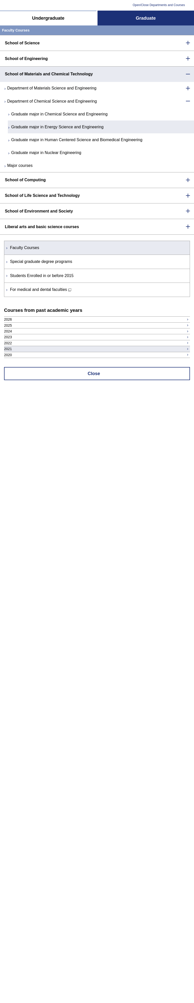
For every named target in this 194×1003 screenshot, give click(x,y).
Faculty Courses (24, 248)
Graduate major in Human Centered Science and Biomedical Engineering (76, 140)
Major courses (20, 165)
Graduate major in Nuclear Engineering (46, 152)
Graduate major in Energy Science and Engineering (57, 127)
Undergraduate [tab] (48, 18)
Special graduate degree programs (41, 261)
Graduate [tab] (146, 18)
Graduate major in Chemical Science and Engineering (59, 114)
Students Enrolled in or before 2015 (42, 275)
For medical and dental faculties (38, 289)
